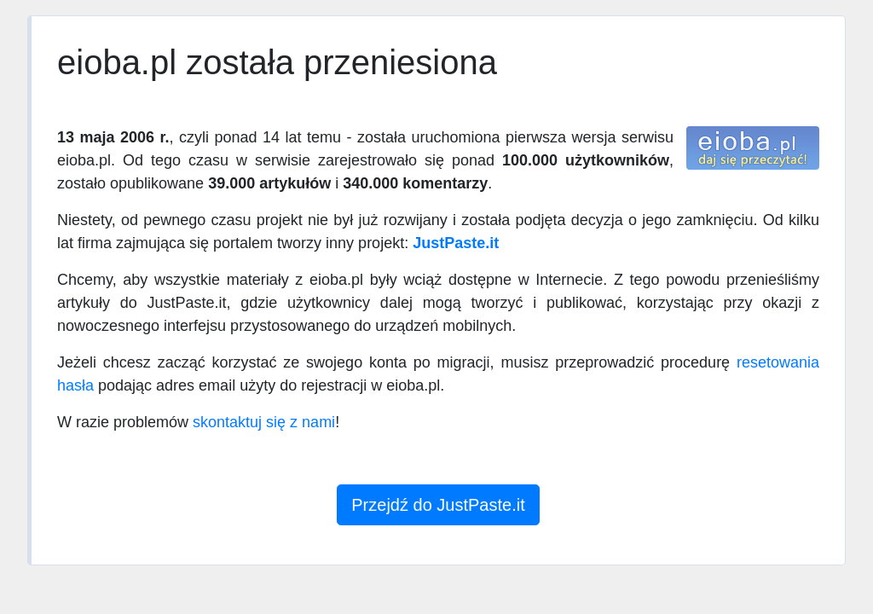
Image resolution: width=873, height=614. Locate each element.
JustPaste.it (456, 243)
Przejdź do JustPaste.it (437, 504)
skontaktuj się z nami (264, 422)
